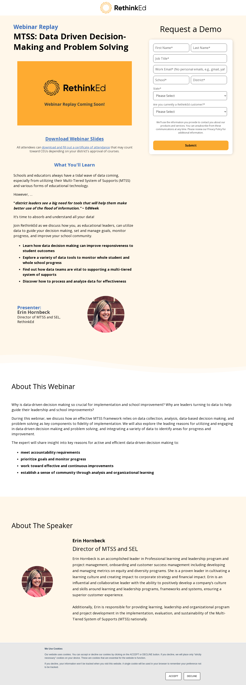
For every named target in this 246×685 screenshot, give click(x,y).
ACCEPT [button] (173, 676)
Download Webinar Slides (74, 138)
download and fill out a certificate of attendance (76, 147)
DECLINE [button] (192, 676)
